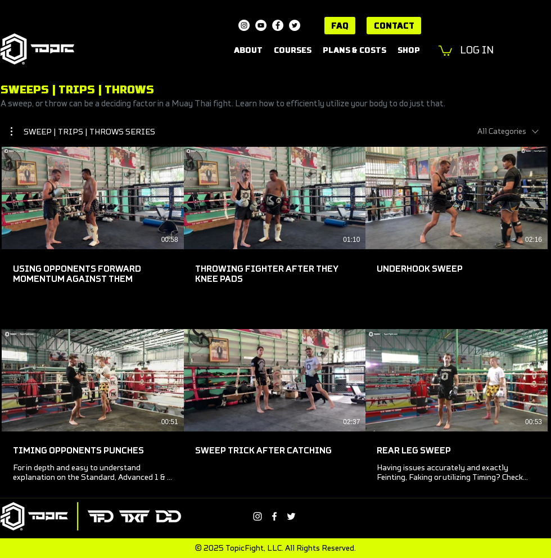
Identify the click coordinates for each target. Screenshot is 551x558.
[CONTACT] (394, 25)
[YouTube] (261, 25)
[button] (445, 50)
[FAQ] (339, 25)
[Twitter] (294, 25)
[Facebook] (277, 25)
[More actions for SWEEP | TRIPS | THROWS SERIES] (83, 131)
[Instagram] (244, 25)
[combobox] (508, 131)
